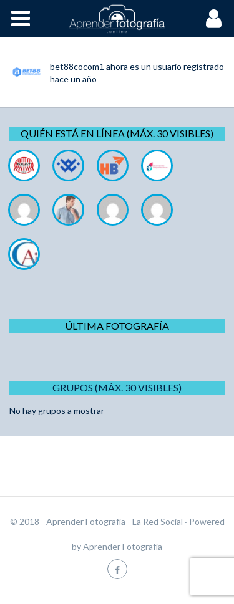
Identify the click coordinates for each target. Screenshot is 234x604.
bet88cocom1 (77, 66)
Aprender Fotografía (122, 546)
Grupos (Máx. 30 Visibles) (117, 387)
